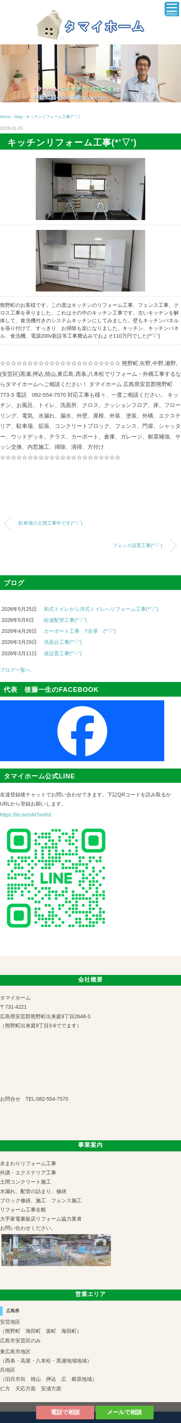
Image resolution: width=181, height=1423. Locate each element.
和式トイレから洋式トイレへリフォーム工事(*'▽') (101, 609)
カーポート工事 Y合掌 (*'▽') (80, 631)
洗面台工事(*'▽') (63, 642)
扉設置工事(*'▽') (63, 653)
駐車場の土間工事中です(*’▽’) (50, 523)
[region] (90, 73)
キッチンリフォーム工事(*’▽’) (53, 116)
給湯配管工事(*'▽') (65, 620)
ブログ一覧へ (15, 670)
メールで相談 (124, 1412)
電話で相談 (65, 1412)
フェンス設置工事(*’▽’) (137, 545)
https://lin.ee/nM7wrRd (25, 815)
